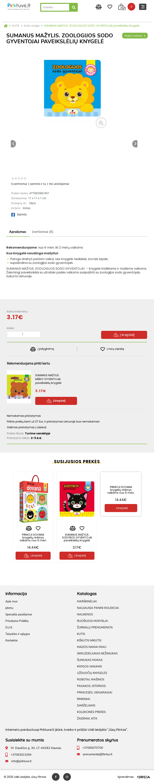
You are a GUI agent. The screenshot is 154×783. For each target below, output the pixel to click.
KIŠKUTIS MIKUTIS (89, 640)
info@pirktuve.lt (21, 761)
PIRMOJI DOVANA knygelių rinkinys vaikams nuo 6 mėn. (33, 536)
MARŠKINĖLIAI (87, 601)
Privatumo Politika (17, 620)
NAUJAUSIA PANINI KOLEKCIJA (98, 607)
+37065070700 (92, 747)
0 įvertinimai (19, 184)
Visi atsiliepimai (59, 184)
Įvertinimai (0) (42, 232)
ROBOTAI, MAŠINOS (90, 679)
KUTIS (15, 26)
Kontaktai (11, 640)
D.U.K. (9, 627)
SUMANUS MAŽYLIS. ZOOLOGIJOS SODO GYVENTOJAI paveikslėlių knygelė (91, 26)
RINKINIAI (83, 698)
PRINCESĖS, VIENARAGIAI (94, 692)
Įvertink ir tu (38, 184)
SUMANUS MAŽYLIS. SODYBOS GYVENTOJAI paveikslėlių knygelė (77, 536)
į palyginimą (42, 349)
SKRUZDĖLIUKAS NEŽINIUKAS (97, 653)
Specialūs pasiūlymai (18, 614)
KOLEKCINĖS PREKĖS (91, 711)
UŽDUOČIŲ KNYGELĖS (92, 672)
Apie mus (11, 601)
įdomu (9, 607)
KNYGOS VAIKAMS (89, 666)
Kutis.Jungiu (32, 26)
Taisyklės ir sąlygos (17, 633)
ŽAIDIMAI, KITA (87, 718)
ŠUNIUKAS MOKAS (89, 659)
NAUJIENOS (85, 614)
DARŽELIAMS (86, 705)
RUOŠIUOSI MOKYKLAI (92, 620)
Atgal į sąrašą (135, 36)
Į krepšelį (124, 334)
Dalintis (19, 214)
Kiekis (10, 328)
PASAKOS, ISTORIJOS (91, 685)
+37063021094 (21, 754)
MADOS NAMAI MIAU (91, 646)
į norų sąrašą (112, 349)
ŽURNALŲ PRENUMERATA (95, 627)
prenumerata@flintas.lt (97, 754)
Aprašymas (17, 232)
